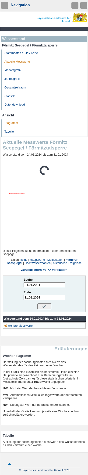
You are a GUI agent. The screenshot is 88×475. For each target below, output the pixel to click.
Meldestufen (55, 259)
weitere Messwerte (20, 325)
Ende (27, 292)
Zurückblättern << (33, 270)
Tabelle (9, 131)
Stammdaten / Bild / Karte (21, 53)
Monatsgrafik (12, 70)
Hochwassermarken (38, 263)
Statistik (9, 96)
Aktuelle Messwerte (17, 61)
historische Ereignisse (67, 263)
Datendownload (14, 104)
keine (24, 259)
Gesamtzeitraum (15, 87)
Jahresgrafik (12, 78)
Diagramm (11, 123)
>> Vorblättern (57, 270)
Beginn (29, 279)
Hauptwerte (37, 259)
